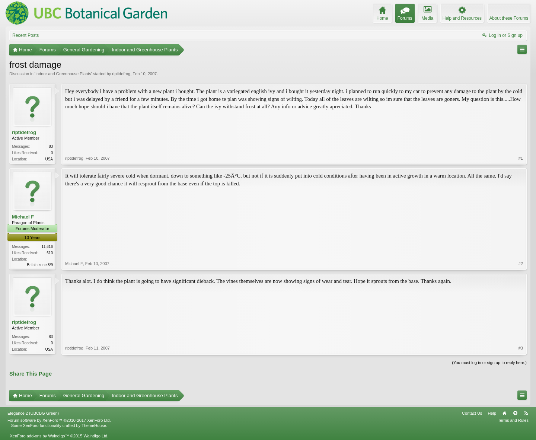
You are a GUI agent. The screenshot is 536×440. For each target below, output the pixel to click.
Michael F (23, 217)
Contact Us (472, 413)
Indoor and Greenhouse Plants (63, 73)
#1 (521, 158)
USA (49, 159)
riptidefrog (121, 73)
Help (492, 413)
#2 (521, 263)
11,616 (47, 247)
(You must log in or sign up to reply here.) (489, 362)
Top (515, 413)
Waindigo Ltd (95, 436)
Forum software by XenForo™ (59, 420)
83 (51, 146)
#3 (521, 348)
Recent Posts (25, 35)
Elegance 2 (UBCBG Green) (33, 413)
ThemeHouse (94, 425)
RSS (526, 413)
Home (504, 413)
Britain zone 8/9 (40, 265)
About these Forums (508, 18)
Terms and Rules (513, 420)
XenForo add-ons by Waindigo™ (39, 436)
